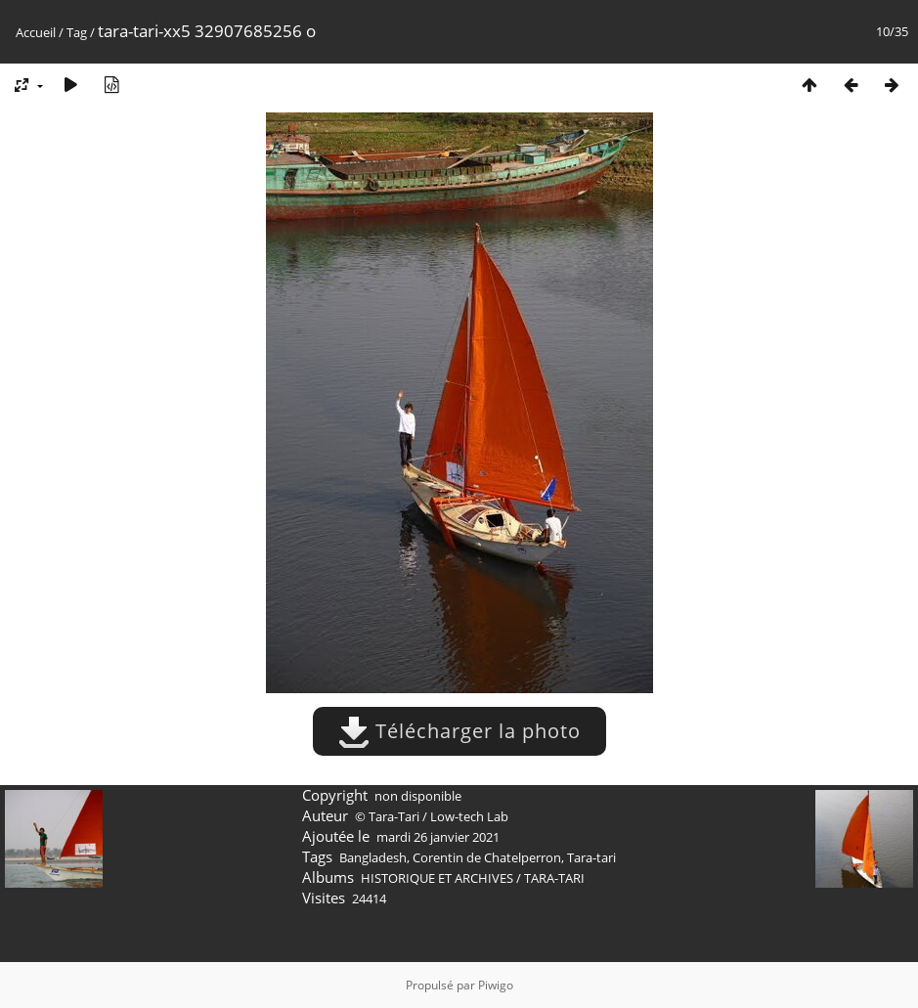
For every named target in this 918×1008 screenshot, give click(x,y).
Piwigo (495, 985)
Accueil (36, 32)
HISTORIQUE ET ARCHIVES (437, 878)
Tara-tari (591, 857)
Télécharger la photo (459, 731)
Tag (76, 32)
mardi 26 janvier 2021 (438, 837)
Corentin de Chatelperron (487, 857)
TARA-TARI (554, 878)
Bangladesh (373, 857)
